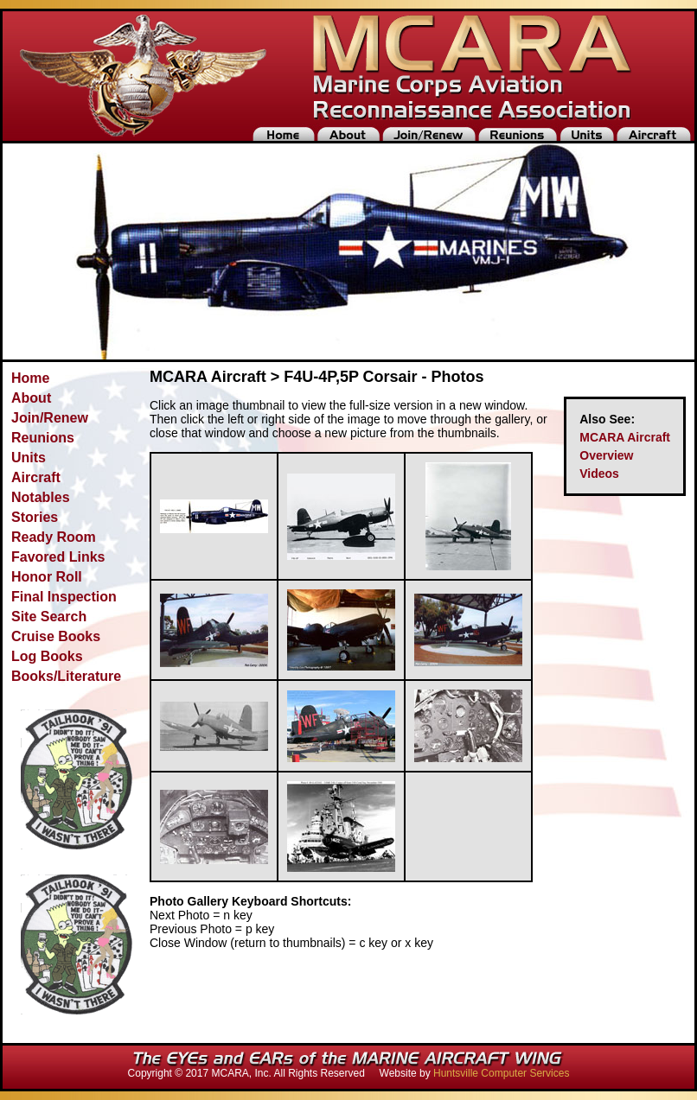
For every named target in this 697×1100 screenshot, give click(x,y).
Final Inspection (64, 596)
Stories (34, 517)
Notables (40, 497)
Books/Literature (66, 676)
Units (28, 457)
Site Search (48, 616)
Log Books (47, 656)
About (31, 398)
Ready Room (53, 537)
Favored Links (58, 557)
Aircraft (36, 477)
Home (30, 378)
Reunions (42, 437)
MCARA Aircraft (624, 437)
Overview (606, 455)
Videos (599, 473)
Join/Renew (49, 417)
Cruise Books (55, 636)
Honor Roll (46, 576)
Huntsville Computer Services (501, 1073)
